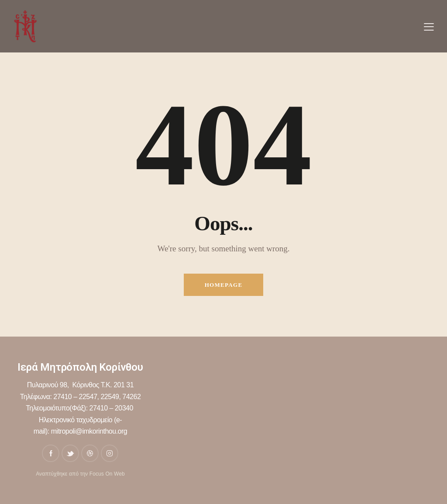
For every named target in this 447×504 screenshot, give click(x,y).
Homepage (224, 285)
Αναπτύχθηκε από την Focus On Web (80, 474)
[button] (429, 27)
